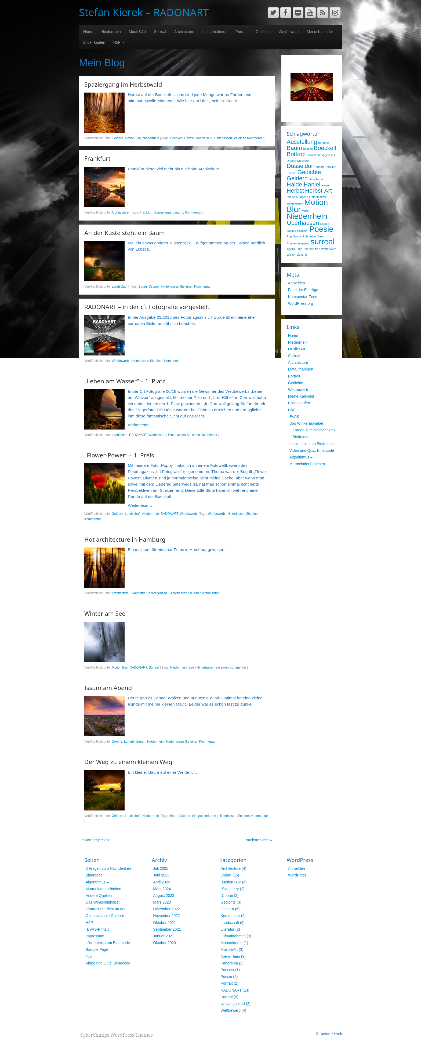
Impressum (95, 936)
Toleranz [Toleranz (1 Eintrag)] (308, 249)
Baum (143, 286)
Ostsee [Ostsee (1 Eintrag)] (324, 223)
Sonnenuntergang (167, 212)
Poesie (226, 976)
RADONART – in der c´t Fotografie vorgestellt (146, 307)
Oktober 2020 (164, 943)
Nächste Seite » (258, 840)
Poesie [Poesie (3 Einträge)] (321, 229)
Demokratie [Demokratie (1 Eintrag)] (314, 155)
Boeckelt (176, 138)
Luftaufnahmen (214, 32)
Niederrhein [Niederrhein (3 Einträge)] (307, 216)
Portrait (241, 32)
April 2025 (161, 882)
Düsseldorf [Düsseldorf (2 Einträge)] (301, 166)
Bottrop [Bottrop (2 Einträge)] (296, 154)
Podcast (227, 970)
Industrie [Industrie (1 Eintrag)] (292, 197)
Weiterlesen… (141, 425)
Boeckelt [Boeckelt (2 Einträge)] (325, 148)
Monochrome (232, 943)
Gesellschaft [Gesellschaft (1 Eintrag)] (317, 179)
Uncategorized (156, 593)
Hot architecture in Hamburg (124, 539)
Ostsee (153, 286)
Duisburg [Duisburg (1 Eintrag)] (303, 160)
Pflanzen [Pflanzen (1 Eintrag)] (302, 230)
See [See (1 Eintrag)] (320, 236)
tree (213, 816)
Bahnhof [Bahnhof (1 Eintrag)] (323, 142)
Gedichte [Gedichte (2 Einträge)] (309, 172)
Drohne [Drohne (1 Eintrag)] (291, 160)
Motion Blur (133, 138)
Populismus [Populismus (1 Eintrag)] (294, 236)
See (191, 667)
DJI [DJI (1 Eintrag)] (333, 155)
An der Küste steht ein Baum (124, 233)
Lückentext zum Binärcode (311, 444)
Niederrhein (111, 32)
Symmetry (137, 593)
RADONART (138, 435)
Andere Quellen (99, 895)
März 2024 (162, 889)
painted (203, 816)
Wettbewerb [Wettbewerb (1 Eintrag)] (328, 249)
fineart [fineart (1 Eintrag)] (320, 166)
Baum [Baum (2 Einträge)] (294, 148)
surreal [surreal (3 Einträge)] (322, 241)
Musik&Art (137, 32)
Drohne (117, 741)
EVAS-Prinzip (98, 929)
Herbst (189, 138)
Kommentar (230, 915)
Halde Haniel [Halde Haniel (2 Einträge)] (303, 184)
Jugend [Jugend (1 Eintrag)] (303, 197)
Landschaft (119, 286)
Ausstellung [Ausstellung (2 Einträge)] (302, 141)
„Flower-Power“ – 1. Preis (119, 455)
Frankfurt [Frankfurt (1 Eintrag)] (330, 166)
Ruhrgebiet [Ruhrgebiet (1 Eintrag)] (310, 236)
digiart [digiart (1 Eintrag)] (326, 155)
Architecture (184, 32)
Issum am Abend (108, 688)
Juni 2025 (161, 875)
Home (88, 32)
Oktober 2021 (164, 922)
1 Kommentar (191, 212)
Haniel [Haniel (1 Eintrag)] (325, 185)
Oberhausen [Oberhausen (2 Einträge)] (303, 222)
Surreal (160, 32)
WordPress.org (300, 303)
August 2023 (163, 895)
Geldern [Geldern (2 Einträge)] (297, 178)
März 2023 (162, 902)
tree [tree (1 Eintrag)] (317, 249)
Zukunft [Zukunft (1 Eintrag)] (302, 254)
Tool (89, 956)
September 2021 (167, 929)
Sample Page (97, 949)
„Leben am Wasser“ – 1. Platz (124, 381)
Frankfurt (97, 158)
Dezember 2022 (166, 909)
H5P (118, 42)
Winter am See (104, 613)
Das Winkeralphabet (306, 423)
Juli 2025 (160, 868)
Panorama (229, 963)
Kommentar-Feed (302, 297)
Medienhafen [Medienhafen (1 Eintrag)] (295, 204)
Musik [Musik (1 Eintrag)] (305, 210)
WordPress (297, 875)
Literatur (227, 929)
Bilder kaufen (94, 42)
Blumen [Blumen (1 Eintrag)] (308, 149)
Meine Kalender (320, 32)
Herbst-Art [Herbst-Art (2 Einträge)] (318, 190)
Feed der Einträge (303, 290)
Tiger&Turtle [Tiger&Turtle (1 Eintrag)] (294, 249)
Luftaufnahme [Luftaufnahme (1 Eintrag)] (317, 197)
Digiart (226, 875)
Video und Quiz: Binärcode (311, 450)
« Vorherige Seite (96, 840)
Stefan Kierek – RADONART (144, 12)
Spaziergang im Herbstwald (123, 84)
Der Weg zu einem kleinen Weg (128, 762)
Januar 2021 (163, 936)
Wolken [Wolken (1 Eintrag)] (291, 254)
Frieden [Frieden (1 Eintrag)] (291, 173)
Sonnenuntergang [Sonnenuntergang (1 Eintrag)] (298, 243)
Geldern (117, 138)
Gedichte (263, 32)
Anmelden (296, 283)
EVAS (294, 416)
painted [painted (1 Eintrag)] (291, 230)
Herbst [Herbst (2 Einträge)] (295, 190)
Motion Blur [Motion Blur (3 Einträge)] (307, 206)
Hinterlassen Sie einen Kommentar (239, 138)
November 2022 (166, 915)
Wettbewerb (289, 32)
